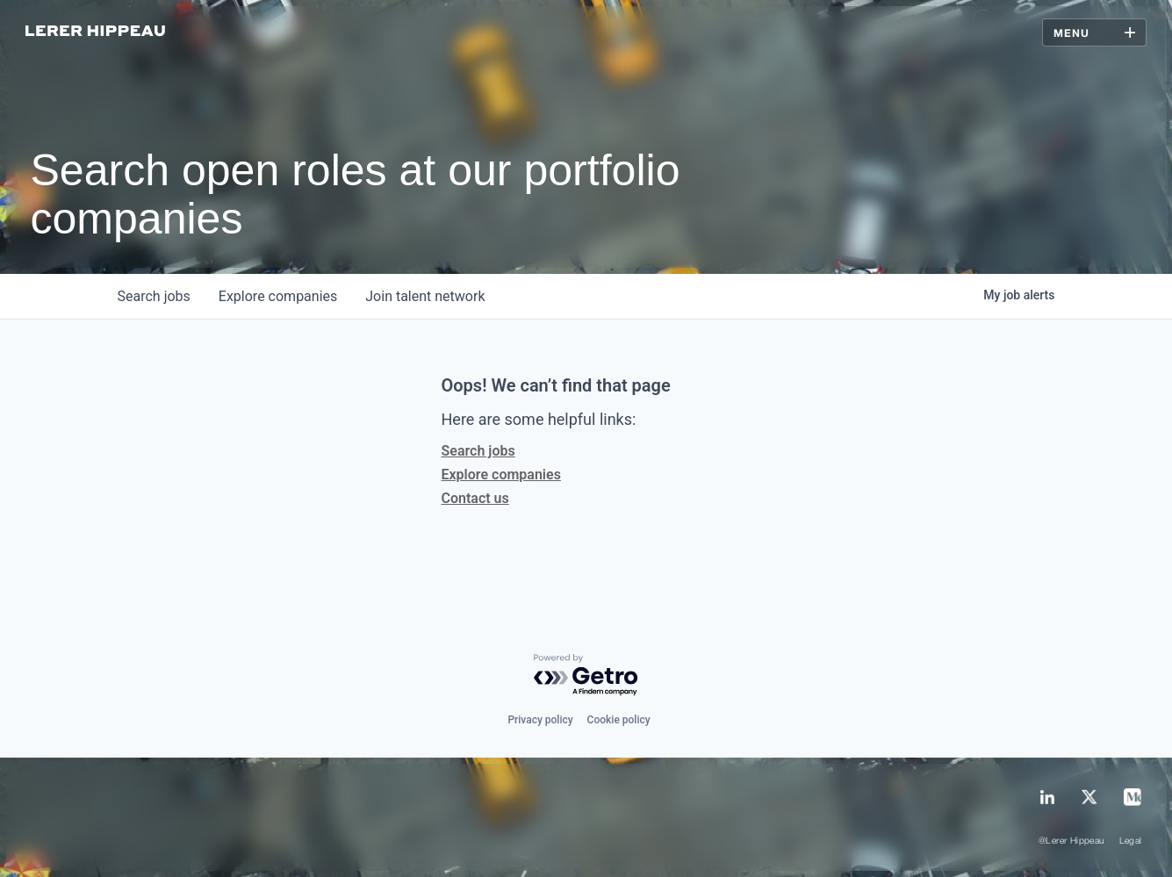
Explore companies (501, 474)
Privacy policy (539, 720)
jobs (154, 296)
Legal (1130, 841)
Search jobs (478, 450)
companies (278, 296)
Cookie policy (619, 720)
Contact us (475, 498)
